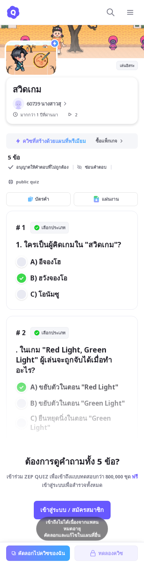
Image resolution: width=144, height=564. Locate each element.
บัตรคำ (38, 199)
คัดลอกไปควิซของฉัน (38, 553)
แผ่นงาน (106, 199)
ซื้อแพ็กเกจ (110, 141)
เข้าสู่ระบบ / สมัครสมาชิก (72, 510)
